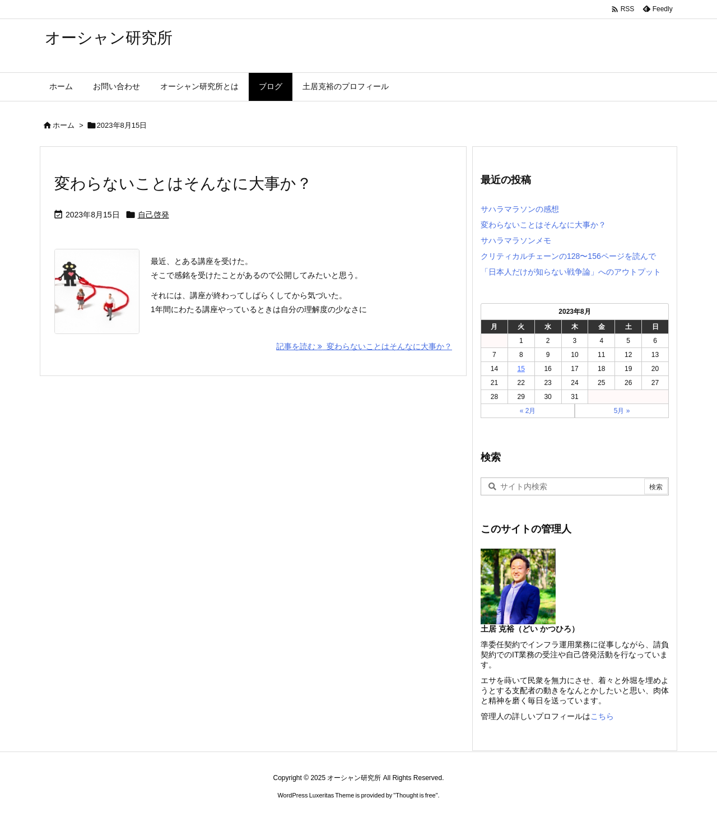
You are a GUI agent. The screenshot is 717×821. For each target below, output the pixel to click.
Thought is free (415, 795)
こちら (602, 716)
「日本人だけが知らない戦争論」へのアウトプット (571, 271)
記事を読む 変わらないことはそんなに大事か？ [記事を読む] (364, 346)
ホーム (64, 125)
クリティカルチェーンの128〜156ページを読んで (568, 256)
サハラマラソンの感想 (520, 209)
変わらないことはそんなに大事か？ (183, 183)
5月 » (622, 411)
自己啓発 (153, 214)
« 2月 (528, 411)
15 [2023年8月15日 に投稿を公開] (521, 369)
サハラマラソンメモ (516, 240)
